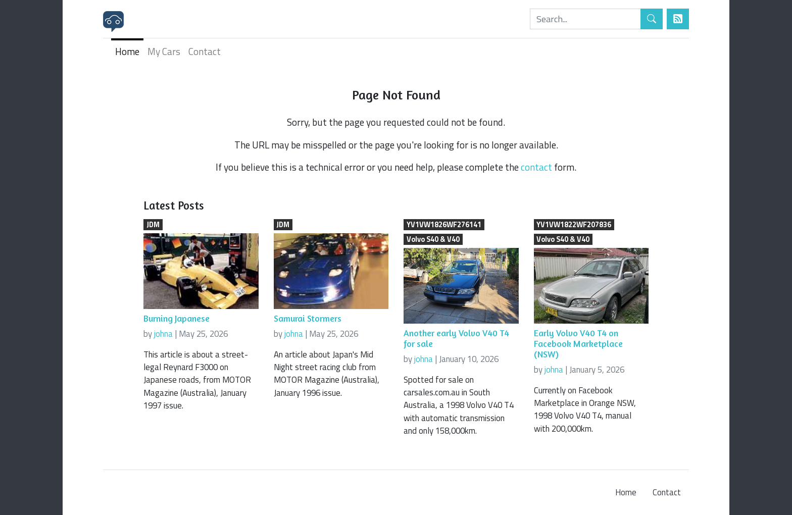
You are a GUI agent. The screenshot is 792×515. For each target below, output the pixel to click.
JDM (153, 224)
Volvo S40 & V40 (433, 239)
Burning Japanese (176, 318)
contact (536, 167)
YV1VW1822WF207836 (573, 224)
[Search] (585, 19)
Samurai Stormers (307, 318)
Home (127, 51)
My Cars (163, 51)
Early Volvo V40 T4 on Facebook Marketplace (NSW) (578, 343)
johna (163, 333)
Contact (204, 51)
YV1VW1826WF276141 (444, 224)
